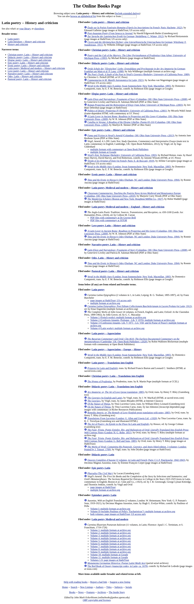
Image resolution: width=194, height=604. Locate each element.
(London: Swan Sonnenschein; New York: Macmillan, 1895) (129, 86)
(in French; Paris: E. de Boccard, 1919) (120, 161)
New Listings (86, 587)
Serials (128, 587)
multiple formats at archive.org (105, 303)
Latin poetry (14, 39)
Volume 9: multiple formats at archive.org (110, 552)
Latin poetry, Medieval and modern (110, 519)
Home (65, 587)
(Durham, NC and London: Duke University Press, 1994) (133, 180)
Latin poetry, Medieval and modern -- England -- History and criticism (128, 207)
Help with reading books (76, 582)
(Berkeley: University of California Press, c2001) (127, 110)
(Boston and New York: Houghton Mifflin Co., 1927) (125, 199)
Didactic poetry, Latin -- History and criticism (30, 57)
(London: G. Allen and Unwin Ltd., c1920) (122, 418)
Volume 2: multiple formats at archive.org (110, 533)
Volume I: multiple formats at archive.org (110, 508)
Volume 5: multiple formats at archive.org (110, 541)
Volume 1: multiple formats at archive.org (110, 530)
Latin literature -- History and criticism (26, 41)
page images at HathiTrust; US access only (110, 300)
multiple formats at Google (103, 152)
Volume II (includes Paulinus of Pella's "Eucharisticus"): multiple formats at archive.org (132, 511)
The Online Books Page (97, 6)
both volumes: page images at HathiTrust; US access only (118, 514)
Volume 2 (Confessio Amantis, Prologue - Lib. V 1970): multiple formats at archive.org (132, 320)
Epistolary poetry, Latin (104, 495)
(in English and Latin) (104, 398)
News (81, 592)
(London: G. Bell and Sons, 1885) (136, 439)
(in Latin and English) (102, 368)
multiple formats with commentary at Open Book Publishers (119, 149)
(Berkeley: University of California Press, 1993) (122, 155)
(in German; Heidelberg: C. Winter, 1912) (125, 36)
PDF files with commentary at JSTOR (108, 220)
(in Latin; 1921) (115, 80)
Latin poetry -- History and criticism (110, 22)
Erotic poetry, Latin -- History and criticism (29, 65)
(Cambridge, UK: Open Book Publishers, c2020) (131, 340)
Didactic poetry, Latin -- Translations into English (117, 386)
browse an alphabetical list (83, 16)
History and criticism (18, 44)
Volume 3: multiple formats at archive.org (110, 535)
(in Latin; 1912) (139, 306)
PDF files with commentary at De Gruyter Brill (113, 217)
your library (25, 28)
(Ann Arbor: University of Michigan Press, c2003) (135, 105)
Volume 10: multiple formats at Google (109, 554)
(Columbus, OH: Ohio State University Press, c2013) (130, 135)
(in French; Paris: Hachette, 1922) (134, 27)
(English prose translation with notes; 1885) (128, 412)
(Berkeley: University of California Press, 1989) (138, 74)
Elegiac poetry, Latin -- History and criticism (29, 60)
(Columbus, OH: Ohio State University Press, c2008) (137, 99)
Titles (109, 587)
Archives (101, 592)
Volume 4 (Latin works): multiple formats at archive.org (117, 328)
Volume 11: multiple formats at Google (109, 557)
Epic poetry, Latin (101, 468)
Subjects (118, 587)
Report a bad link (98, 582)
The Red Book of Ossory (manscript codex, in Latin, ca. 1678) (117, 566)
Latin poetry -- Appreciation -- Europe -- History (117, 349)
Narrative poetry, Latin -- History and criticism (30, 73)
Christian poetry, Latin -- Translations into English (118, 376)
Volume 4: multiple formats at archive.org (110, 538)
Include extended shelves (127, 13)
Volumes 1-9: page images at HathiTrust (109, 560)
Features (90, 592)
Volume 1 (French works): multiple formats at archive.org (118, 317)
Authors (99, 587)
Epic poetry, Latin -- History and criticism (28, 63)
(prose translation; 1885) (115, 392)
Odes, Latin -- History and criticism (25, 76)
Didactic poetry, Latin (103, 454)
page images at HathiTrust (103, 487)
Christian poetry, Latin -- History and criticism (30, 54)
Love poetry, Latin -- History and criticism (28, 71)
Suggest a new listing (120, 582)
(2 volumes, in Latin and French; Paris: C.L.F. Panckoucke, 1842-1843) (136, 460)
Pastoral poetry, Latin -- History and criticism (30, 79)
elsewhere (39, 28)
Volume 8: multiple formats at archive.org (110, 549)
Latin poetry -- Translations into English (112, 362)
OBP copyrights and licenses (97, 600)
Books (72, 592)
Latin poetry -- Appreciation (106, 333)
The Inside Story (117, 592)
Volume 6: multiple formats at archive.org (110, 543)
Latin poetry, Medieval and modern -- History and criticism (36, 68)
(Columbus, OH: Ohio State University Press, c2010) (132, 194)
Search (74, 587)
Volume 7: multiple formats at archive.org (110, 546)
